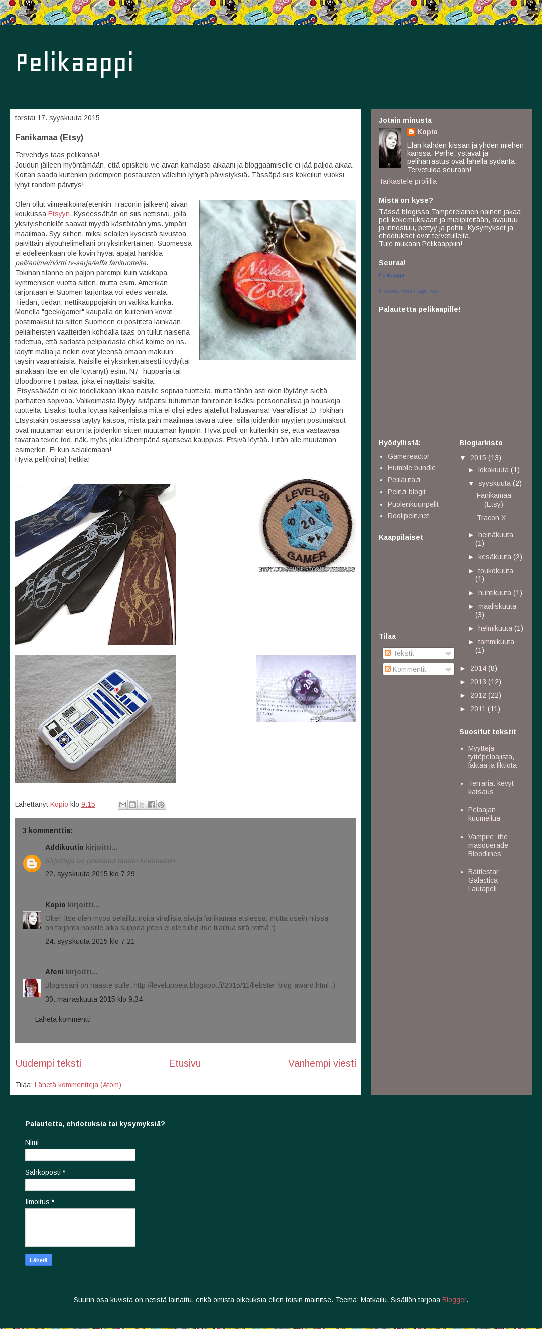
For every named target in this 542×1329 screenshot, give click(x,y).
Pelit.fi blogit (407, 492)
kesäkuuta (495, 557)
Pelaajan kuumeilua (484, 814)
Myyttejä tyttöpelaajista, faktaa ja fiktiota (492, 756)
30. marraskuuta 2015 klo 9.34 (94, 999)
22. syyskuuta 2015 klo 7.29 (90, 874)
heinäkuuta (495, 535)
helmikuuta (496, 628)
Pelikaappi (74, 62)
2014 (479, 668)
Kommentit (405, 669)
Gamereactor (409, 456)
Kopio (55, 905)
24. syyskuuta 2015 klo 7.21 (90, 941)
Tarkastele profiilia (408, 181)
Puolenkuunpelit (413, 504)
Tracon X (491, 518)
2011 (479, 709)
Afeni (54, 972)
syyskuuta (495, 483)
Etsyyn (59, 214)
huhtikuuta (495, 593)
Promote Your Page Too (408, 291)
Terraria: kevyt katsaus (491, 787)
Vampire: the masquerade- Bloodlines (489, 845)
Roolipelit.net (408, 516)
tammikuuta (496, 642)
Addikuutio (64, 847)
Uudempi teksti (48, 1063)
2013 (479, 682)
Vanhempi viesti (322, 1063)
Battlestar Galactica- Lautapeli (484, 880)
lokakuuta (494, 470)
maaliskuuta (497, 606)
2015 (479, 458)
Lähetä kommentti (63, 1019)
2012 (479, 695)
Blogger (454, 1300)
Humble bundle (412, 468)
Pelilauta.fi (404, 480)
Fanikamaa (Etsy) (494, 499)
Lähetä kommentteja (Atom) (78, 1085)
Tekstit (399, 653)
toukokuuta (495, 571)
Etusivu (185, 1063)
